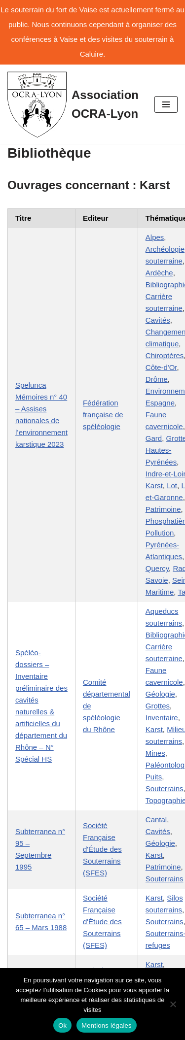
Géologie (160, 694)
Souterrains (165, 788)
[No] (173, 1004)
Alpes (155, 237)
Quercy (157, 568)
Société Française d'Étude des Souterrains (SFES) (102, 849)
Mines (155, 753)
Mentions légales (106, 1025)
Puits (154, 776)
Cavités (158, 320)
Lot (172, 485)
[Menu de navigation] (166, 104)
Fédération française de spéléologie (103, 415)
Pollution (160, 533)
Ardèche (159, 272)
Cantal (156, 819)
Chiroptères (165, 355)
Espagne (160, 403)
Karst (154, 485)
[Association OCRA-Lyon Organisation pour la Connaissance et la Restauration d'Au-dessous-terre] (73, 104)
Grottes (158, 706)
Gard (154, 438)
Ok (62, 1025)
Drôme (157, 379)
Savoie (157, 580)
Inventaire (162, 717)
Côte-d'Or (161, 367)
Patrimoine (163, 509)
